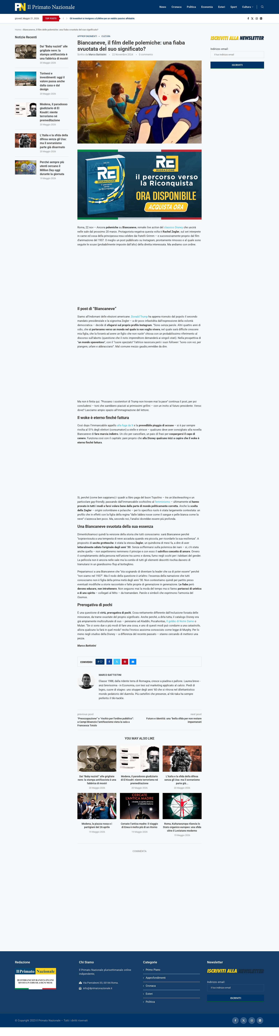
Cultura (246, 7)
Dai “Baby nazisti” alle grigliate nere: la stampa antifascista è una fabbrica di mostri (97, 780)
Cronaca (176, 7)
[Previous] (63, 18)
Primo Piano (153, 969)
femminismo (162, 501)
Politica (191, 7)
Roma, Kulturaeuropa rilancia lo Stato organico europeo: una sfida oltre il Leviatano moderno (182, 827)
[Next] (66, 18)
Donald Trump (139, 316)
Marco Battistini (97, 54)
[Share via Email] (133, 662)
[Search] (262, 7)
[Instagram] (257, 18)
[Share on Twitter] (117, 662)
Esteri (221, 7)
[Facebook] (248, 18)
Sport (233, 7)
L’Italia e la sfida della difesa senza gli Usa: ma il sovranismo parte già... (182, 780)
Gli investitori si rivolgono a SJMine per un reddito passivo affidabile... (103, 18)
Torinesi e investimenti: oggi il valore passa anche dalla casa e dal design (52, 81)
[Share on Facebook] (109, 662)
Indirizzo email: (237, 52)
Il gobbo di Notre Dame (180, 621)
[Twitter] (252, 18)
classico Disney (173, 227)
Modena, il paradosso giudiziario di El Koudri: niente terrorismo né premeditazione (139, 780)
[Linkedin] (261, 18)
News (162, 7)
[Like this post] (101, 662)
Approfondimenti (156, 977)
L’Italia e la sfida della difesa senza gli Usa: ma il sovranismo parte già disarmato (54, 141)
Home (18, 29)
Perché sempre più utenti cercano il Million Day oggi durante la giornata (52, 168)
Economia (207, 7)
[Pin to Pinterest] (125, 662)
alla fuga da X (125, 425)
